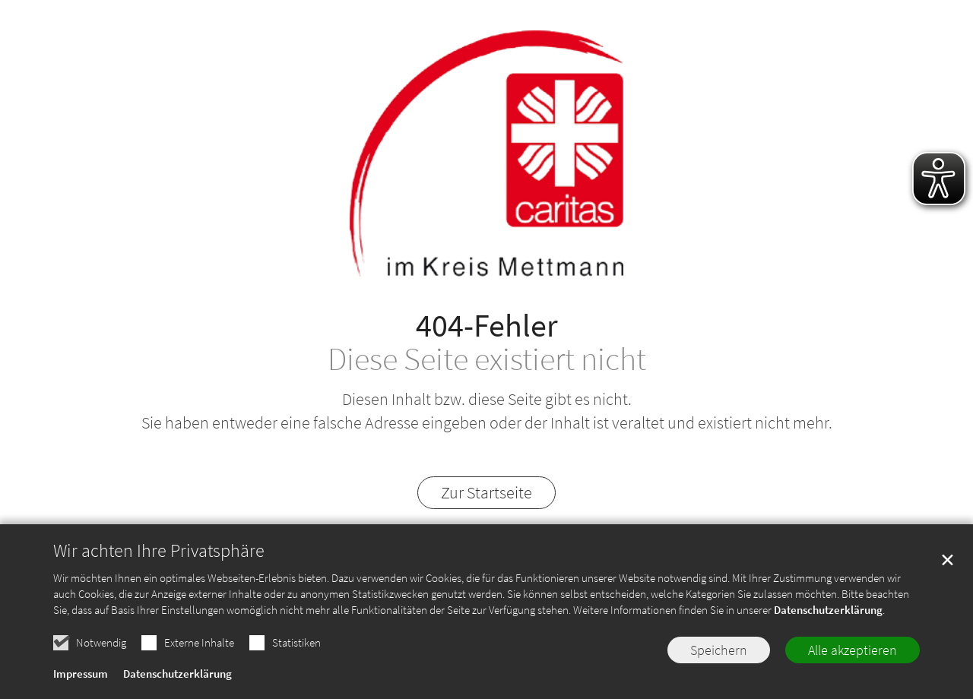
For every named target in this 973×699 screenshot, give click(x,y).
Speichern (718, 653)
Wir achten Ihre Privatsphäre (159, 553)
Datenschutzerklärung (828, 613)
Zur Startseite (486, 492)
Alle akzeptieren (852, 653)
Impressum (80, 676)
